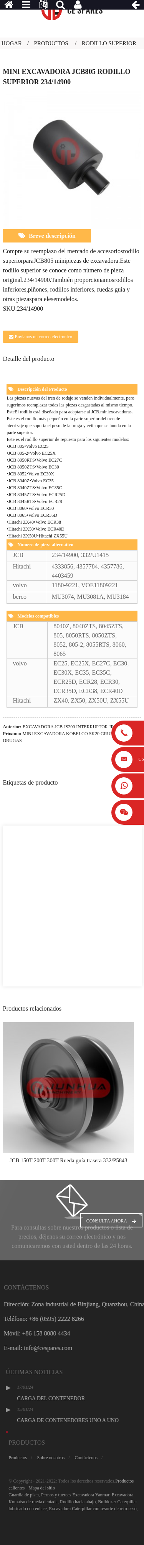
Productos (51, 43)
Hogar (12, 43)
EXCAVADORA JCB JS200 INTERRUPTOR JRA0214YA (77, 726)
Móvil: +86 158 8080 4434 (59, 1333)
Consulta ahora (106, 1221)
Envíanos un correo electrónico (43, 336)
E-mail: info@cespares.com (60, 1348)
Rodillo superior (109, 43)
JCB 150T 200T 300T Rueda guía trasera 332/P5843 (68, 1160)
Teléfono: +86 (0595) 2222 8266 (66, 1319)
